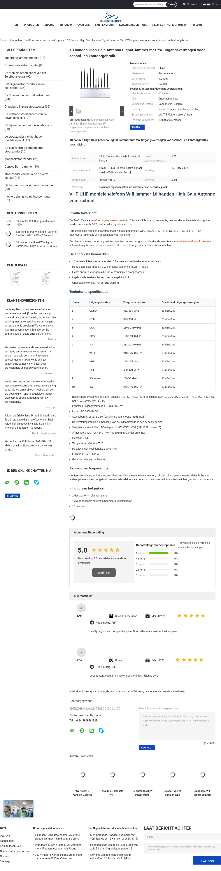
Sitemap (5, 861)
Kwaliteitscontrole (133, 24)
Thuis (15, 24)
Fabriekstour (104, 24)
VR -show (65, 24)
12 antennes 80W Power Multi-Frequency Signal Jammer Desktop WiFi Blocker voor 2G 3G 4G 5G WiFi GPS (142, 793)
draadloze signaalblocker (90, 691)
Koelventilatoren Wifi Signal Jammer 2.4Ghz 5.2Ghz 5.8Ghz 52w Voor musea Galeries (36, 235)
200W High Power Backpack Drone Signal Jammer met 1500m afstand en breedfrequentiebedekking (59, 857)
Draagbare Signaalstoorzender (24, 106)
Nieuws (198, 24)
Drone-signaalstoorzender (21, 65)
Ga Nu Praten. (191, 4)
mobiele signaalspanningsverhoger (27, 196)
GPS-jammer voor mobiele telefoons (28, 125)
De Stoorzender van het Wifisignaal (44, 40)
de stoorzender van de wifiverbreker (165, 691)
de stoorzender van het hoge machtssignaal (23, 138)
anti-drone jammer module (22, 58)
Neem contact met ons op (169, 24)
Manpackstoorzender (18, 159)
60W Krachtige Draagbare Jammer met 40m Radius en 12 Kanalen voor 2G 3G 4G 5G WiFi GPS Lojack (114, 837)
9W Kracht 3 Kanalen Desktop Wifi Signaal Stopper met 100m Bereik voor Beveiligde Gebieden (82, 793)
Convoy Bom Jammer (19, 166)
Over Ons (83, 24)
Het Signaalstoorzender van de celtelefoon (113, 828)
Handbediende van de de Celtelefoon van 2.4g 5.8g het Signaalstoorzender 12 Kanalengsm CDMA (114, 847)
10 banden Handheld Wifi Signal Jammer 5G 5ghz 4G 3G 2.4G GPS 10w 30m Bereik (35, 246)
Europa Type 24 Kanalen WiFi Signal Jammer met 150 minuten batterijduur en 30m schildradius (172, 793)
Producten (31, 24)
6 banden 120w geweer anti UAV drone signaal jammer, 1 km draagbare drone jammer (57, 837)
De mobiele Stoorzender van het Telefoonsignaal (25, 74)
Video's (49, 24)
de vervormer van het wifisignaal (124, 691)
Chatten (136, 127)
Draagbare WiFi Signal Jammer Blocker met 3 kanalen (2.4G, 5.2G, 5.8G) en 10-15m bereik (202, 793)
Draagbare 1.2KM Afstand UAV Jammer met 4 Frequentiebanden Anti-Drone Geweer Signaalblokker (58, 847)
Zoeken (171, 4)
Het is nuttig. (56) (106, 622)
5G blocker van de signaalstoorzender (29, 185)
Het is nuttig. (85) (106, 667)
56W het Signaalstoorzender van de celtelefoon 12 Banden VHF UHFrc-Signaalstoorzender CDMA (110, 857)
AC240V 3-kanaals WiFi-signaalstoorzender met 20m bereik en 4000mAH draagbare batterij (112, 793)
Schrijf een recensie (103, 574)
